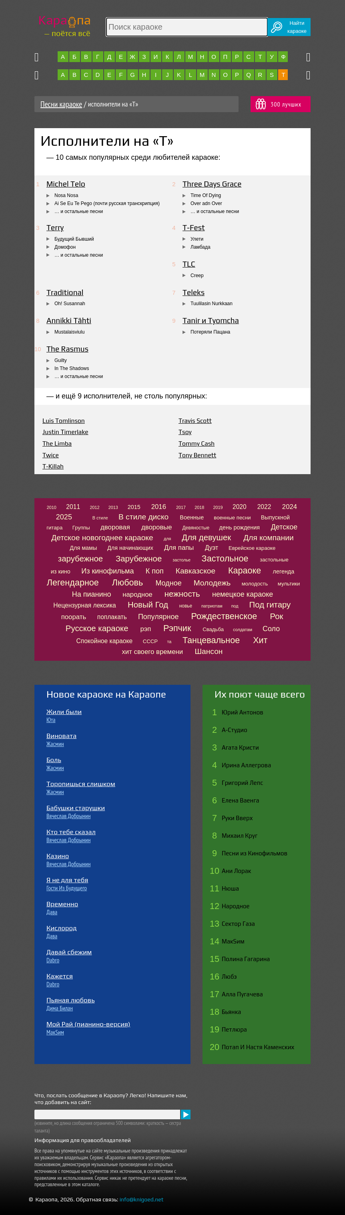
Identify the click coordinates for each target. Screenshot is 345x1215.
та (169, 641)
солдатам (242, 629)
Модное (168, 583)
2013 (113, 507)
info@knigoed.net (142, 1199)
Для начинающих (130, 548)
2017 (181, 507)
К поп (155, 571)
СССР (150, 641)
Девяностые (195, 528)
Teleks (194, 292)
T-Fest (194, 227)
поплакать (112, 617)
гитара (54, 528)
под (235, 605)
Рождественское (224, 616)
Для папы (179, 547)
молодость (255, 584)
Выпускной (275, 517)
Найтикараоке (297, 27)
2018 (199, 507)
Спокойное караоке (104, 641)
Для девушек (206, 537)
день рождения (239, 527)
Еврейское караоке (252, 548)
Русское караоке (97, 628)
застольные (274, 560)
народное (137, 594)
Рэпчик (177, 628)
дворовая (115, 527)
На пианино (91, 594)
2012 (95, 507)
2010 (51, 507)
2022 (264, 506)
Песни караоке (61, 104)
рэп (145, 629)
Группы (81, 528)
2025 (64, 517)
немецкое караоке (242, 594)
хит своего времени (152, 652)
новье (186, 606)
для (167, 538)
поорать (73, 617)
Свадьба (213, 629)
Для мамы (83, 548)
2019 (218, 507)
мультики (289, 584)
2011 (73, 506)
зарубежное (80, 558)
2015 (134, 507)
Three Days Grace (212, 183)
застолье (181, 559)
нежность (182, 593)
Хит (260, 640)
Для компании (268, 537)
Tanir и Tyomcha (211, 320)
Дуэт (211, 547)
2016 (158, 507)
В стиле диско (143, 517)
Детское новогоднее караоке (102, 537)
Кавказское (195, 571)
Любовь (127, 582)
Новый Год (148, 604)
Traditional (64, 292)
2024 (289, 507)
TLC (189, 263)
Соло (271, 629)
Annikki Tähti (68, 320)
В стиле (100, 517)
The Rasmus (67, 348)
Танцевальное (211, 640)
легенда (284, 571)
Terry (55, 227)
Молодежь (212, 583)
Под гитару (270, 604)
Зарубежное (139, 558)
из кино (60, 571)
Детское (284, 527)
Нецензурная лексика (84, 605)
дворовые (156, 527)
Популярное (158, 617)
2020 (240, 506)
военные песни (232, 518)
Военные (192, 517)
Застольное (225, 558)
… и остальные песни (78, 211)
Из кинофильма (107, 571)
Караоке (244, 570)
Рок (276, 616)
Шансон (209, 651)
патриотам (212, 605)
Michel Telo (65, 183)
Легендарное (73, 582)
